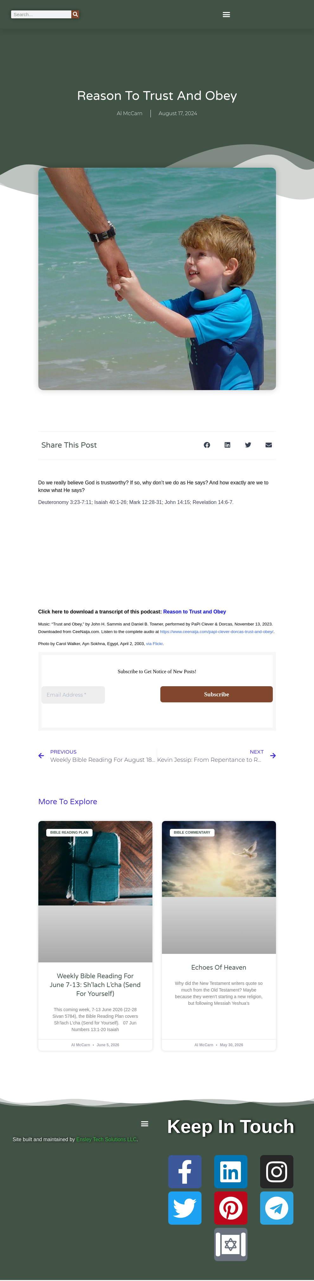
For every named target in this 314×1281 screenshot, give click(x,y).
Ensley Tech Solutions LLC (106, 1140)
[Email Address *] (73, 695)
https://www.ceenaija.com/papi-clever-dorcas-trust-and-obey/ (216, 631)
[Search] (75, 14)
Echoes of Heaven (219, 969)
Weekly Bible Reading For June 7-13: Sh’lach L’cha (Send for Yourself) (95, 986)
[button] (227, 14)
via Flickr (154, 643)
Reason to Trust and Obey (194, 611)
